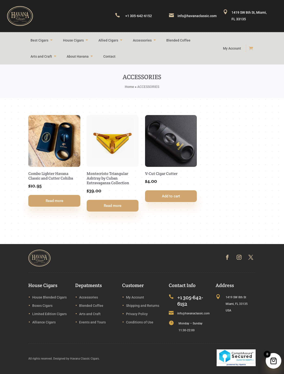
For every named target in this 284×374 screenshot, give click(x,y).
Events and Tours (92, 322)
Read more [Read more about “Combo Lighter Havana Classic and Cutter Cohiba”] (54, 201)
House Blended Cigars (49, 297)
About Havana (78, 56)
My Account (232, 48)
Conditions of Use (139, 322)
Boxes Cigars (42, 306)
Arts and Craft (41, 56)
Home (129, 87)
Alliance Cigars (44, 322)
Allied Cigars (108, 40)
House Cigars (73, 40)
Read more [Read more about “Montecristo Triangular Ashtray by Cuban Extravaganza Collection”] (112, 205)
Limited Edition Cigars (49, 314)
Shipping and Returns (142, 306)
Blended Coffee (178, 40)
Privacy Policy (137, 314)
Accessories (142, 40)
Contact (109, 56)
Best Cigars (39, 40)
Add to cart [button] (171, 196)
